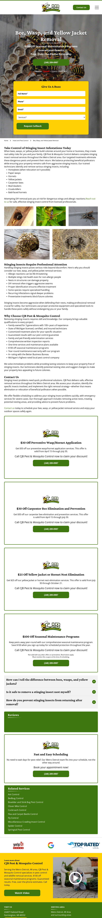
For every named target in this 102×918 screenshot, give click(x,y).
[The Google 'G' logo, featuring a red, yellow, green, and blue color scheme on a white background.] (51, 845)
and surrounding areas (61, 915)
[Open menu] (97, 7)
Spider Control (15, 825)
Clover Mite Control (17, 806)
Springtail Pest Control (19, 829)
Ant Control (13, 794)
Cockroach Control (17, 810)
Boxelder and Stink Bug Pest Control (25, 802)
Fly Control (13, 818)
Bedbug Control (15, 798)
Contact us (9, 408)
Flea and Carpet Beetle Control (23, 814)
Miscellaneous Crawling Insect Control (26, 821)
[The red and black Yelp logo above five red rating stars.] (18, 845)
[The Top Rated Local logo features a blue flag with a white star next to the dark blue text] (83, 845)
